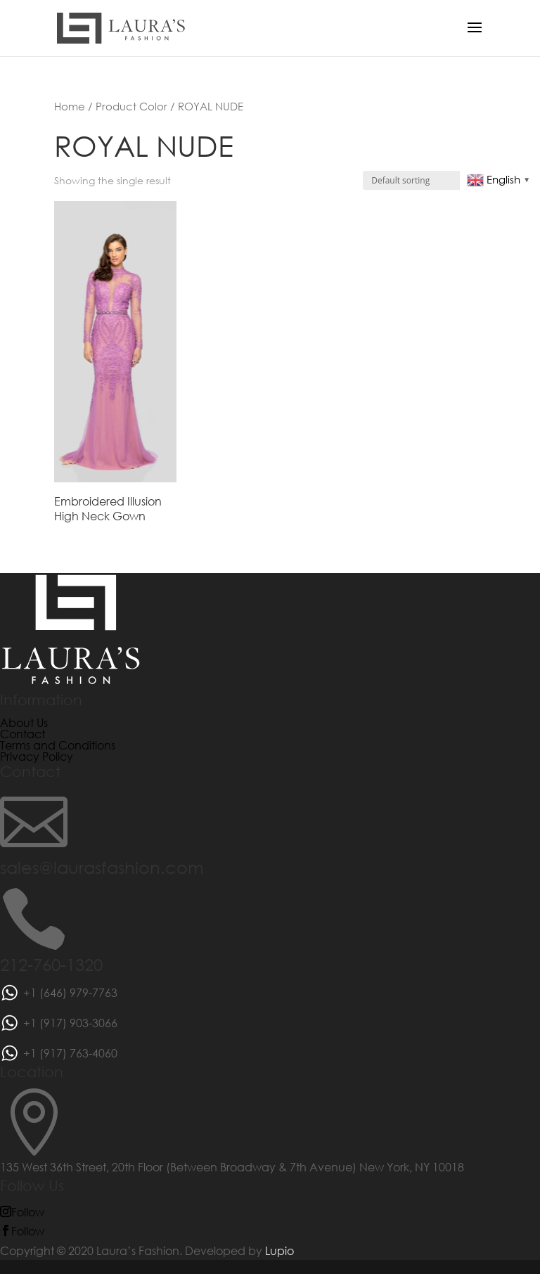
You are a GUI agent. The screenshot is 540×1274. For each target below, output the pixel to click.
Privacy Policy (36, 756)
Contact (22, 733)
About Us (24, 722)
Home (69, 106)
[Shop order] (424, 180)
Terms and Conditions (57, 745)
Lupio (279, 1250)
